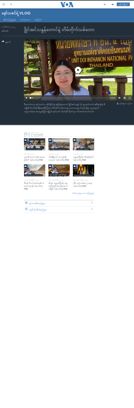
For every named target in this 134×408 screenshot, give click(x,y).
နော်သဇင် (5, 31)
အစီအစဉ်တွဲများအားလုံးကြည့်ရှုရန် (83, 193)
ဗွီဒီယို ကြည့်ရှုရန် (10, 20)
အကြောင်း (38, 20)
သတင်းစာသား (25, 20)
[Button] (6, 42)
